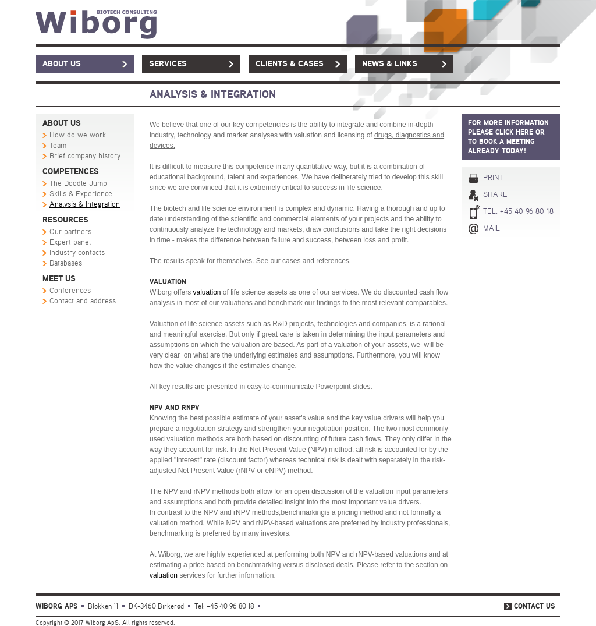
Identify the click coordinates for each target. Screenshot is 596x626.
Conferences (70, 291)
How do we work (77, 135)
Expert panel (70, 242)
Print (493, 178)
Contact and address (82, 301)
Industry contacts (77, 253)
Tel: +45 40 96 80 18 (518, 211)
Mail (491, 228)
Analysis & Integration (84, 204)
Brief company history (84, 156)
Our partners (70, 232)
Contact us (534, 606)
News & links (389, 64)
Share (495, 195)
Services (168, 64)
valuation (207, 292)
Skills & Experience (80, 194)
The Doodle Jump (78, 184)
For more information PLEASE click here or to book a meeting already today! (508, 136)
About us (61, 64)
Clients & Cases (290, 64)
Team (57, 146)
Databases (65, 263)
